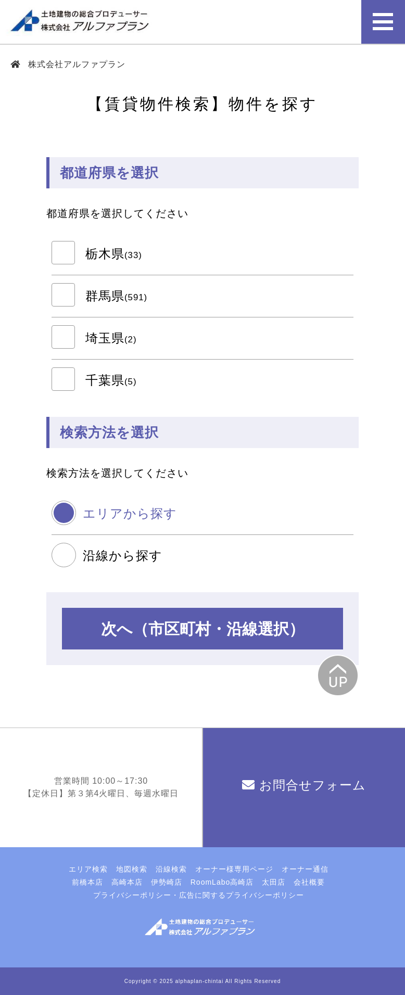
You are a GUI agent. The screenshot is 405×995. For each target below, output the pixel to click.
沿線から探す (122, 555)
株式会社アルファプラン (75, 64)
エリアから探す (130, 513)
